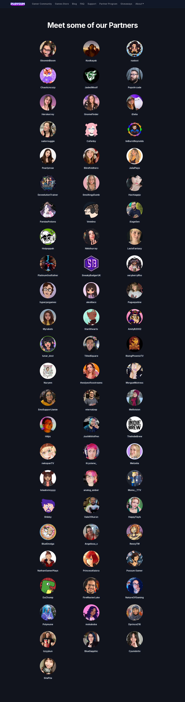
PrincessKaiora (91, 570)
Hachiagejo (135, 194)
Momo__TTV (134, 490)
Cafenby (91, 141)
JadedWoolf (91, 87)
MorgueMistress (134, 382)
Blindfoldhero (91, 168)
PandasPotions (48, 221)
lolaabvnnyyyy (48, 490)
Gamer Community (42, 3)
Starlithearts (91, 329)
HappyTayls (134, 517)
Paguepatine (134, 302)
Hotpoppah (48, 248)
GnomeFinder (91, 114)
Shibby (47, 517)
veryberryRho (134, 275)
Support (92, 3)
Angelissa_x (91, 543)
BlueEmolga (48, 543)
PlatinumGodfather (48, 275)
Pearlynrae (48, 168)
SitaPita (48, 678)
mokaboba (91, 624)
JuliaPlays (134, 168)
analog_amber (91, 490)
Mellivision (134, 409)
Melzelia (134, 463)
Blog (74, 3)
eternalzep (91, 409)
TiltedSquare (91, 356)
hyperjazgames (48, 302)
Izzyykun (48, 651)
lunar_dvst (47, 356)
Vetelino (91, 221)
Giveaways (126, 3)
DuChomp (48, 597)
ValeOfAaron (91, 517)
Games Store (62, 3)
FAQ (82, 3)
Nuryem (48, 382)
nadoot (134, 60)
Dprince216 (134, 624)
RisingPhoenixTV (135, 356)
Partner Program (108, 3)
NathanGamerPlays (48, 570)
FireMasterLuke (91, 597)
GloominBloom (48, 60)
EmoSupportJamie (48, 409)
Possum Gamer (134, 570)
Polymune (48, 624)
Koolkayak (91, 60)
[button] (139, 3)
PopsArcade (134, 87)
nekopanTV (48, 463)
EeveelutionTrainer (48, 194)
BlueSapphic (91, 651)
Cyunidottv (134, 651)
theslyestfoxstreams (91, 382)
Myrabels (48, 329)
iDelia (135, 114)
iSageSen (135, 221)
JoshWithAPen (91, 436)
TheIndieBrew (134, 436)
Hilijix (48, 436)
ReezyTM (134, 543)
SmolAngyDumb (91, 194)
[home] (17, 4)
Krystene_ (91, 463)
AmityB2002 (134, 329)
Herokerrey (48, 114)
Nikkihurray (91, 248)
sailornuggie (48, 141)
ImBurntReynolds (135, 141)
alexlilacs (91, 302)
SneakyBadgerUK (91, 275)
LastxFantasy (134, 248)
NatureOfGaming (134, 597)
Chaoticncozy (47, 87)
